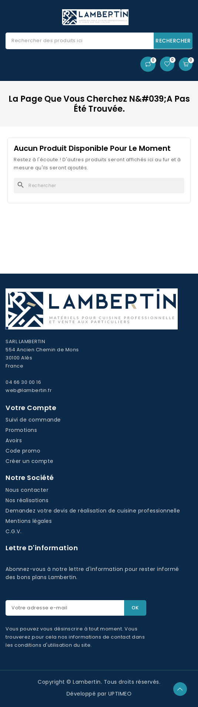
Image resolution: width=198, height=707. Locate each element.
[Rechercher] (99, 185)
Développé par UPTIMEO (99, 693)
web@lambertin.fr (29, 390)
